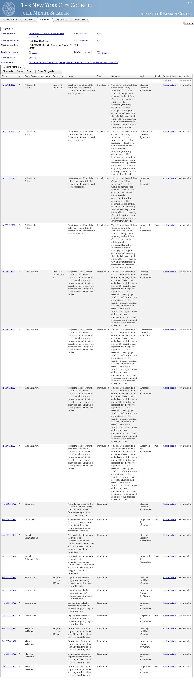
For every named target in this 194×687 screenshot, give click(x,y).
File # (4, 76)
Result (157, 76)
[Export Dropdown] (30, 71)
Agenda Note (59, 76)
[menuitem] (8, 71)
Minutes (105, 52)
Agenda (35, 52)
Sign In (189, 2)
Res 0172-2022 (9, 535)
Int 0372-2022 (8, 85)
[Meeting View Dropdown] (48, 71)
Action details (169, 85)
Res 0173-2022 (9, 577)
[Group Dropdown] (20, 71)
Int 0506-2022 (8, 271)
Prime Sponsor (32, 76)
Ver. (20, 76)
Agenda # (45, 76)
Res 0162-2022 (9, 503)
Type (99, 76)
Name (70, 76)
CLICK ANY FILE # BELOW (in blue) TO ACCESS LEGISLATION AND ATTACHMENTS (73, 62)
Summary (115, 76)
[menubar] (31, 71)
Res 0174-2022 (9, 628)
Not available (185, 80)
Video (35, 58)
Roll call (167, 80)
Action (143, 76)
